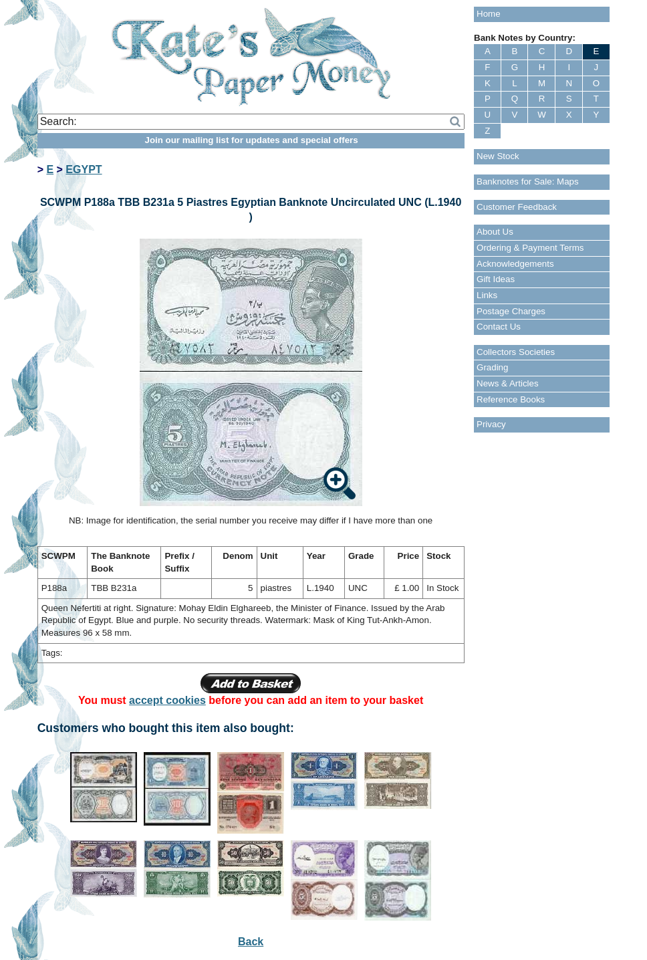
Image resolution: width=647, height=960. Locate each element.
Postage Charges (511, 311)
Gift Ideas (496, 279)
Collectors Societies (516, 352)
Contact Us (499, 327)
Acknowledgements (515, 264)
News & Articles (508, 383)
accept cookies (167, 700)
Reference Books (511, 399)
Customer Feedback (517, 207)
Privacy (491, 424)
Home (489, 14)
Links (487, 295)
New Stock (498, 156)
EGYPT (84, 169)
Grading (492, 367)
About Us (495, 232)
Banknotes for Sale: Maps (528, 181)
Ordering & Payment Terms (530, 248)
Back (250, 941)
